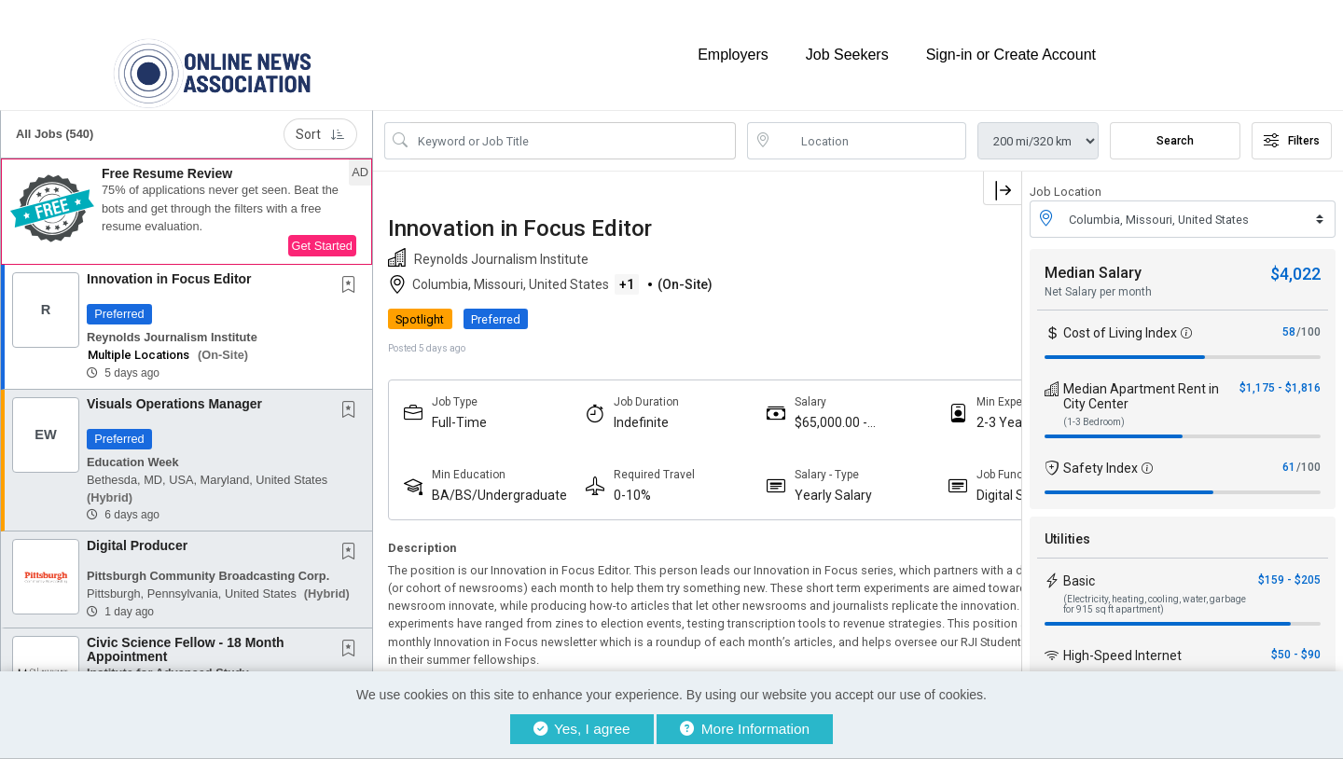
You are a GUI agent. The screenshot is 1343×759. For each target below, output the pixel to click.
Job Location (1065, 175)
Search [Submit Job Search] (1175, 124)
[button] (186, 195)
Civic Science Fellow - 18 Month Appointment (185, 632)
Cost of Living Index (1120, 316)
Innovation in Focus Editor (169, 262)
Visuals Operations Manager (174, 387)
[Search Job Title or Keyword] (573, 124)
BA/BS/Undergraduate (482, 479)
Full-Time (459, 405)
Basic (1079, 564)
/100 (1308, 315)
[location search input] (869, 124)
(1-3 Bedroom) (1094, 405)
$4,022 (1295, 257)
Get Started (322, 229)
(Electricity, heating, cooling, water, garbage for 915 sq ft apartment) (1154, 587)
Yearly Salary (771, 478)
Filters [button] (1292, 124)
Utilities (1067, 522)
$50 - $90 (1296, 637)
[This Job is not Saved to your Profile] (352, 269)
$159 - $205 (1289, 563)
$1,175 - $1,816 (1280, 371)
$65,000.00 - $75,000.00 (769, 406)
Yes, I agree (581, 729)
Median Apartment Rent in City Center (1141, 379)
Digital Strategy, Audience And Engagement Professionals (929, 479)
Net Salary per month (1098, 275)
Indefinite (609, 405)
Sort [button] (320, 117)
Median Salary (1093, 256)
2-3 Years (911, 405)
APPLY (956, 302)
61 (1288, 450)
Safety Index (1100, 451)
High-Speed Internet (1122, 638)
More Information (745, 729)
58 (1288, 315)
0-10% (600, 478)
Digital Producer (137, 528)
